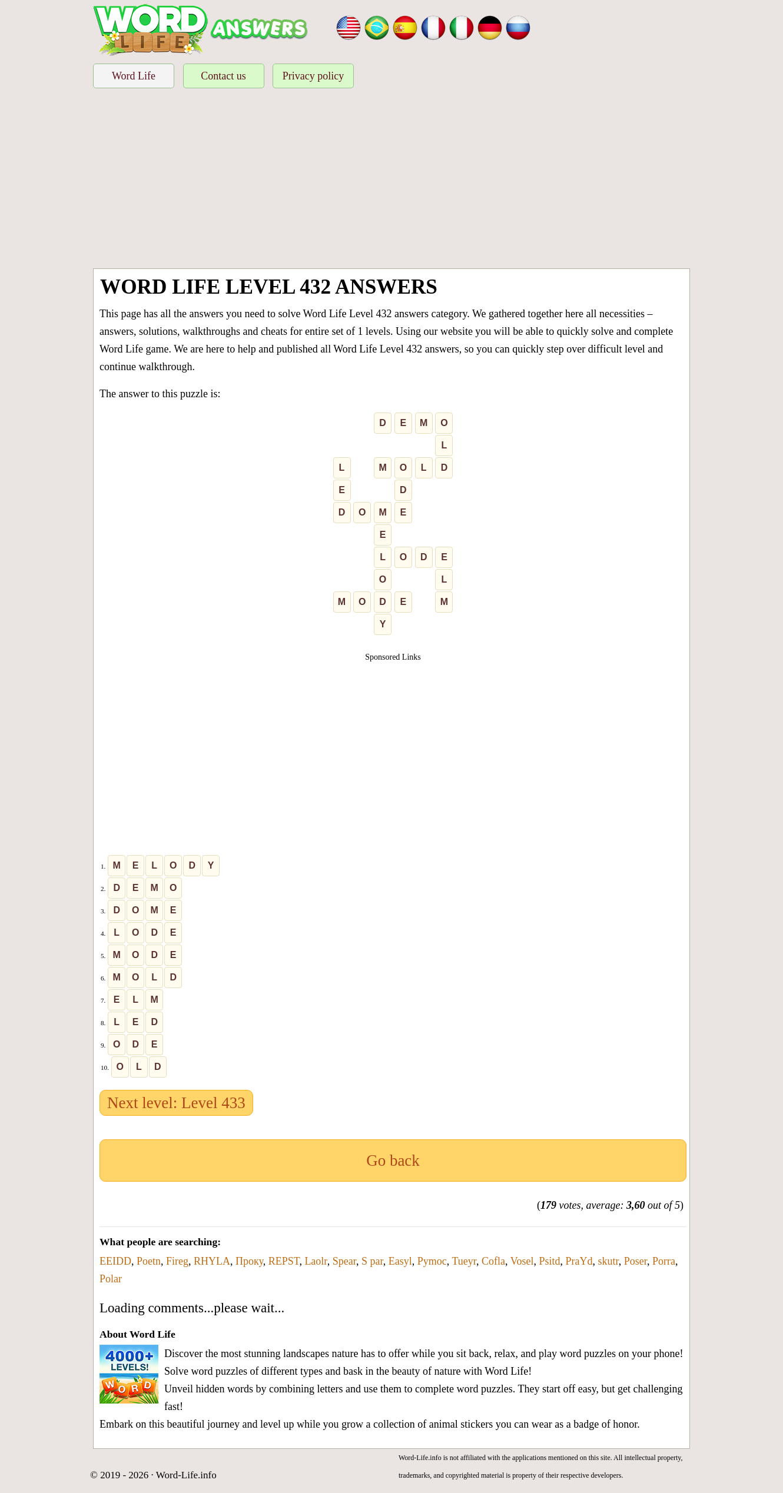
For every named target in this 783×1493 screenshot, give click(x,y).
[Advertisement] (391, 180)
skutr (608, 1261)
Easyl (400, 1261)
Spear (344, 1261)
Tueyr (464, 1261)
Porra (663, 1261)
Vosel (522, 1261)
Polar (110, 1279)
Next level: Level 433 (176, 1103)
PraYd (578, 1261)
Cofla (493, 1261)
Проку (249, 1261)
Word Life (133, 76)
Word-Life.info (186, 1475)
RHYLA (212, 1261)
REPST (284, 1261)
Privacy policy (313, 76)
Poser (635, 1261)
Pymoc (432, 1261)
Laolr (315, 1261)
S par (372, 1261)
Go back (393, 1160)
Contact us (223, 76)
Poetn (149, 1261)
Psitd (549, 1261)
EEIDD (115, 1261)
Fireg (177, 1261)
